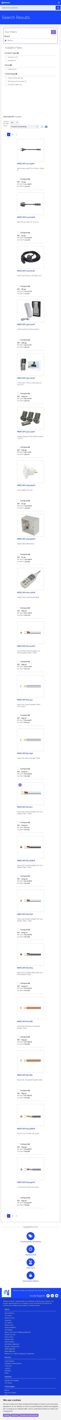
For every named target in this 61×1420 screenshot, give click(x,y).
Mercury (10, 40)
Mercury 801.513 (24, 700)
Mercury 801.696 (25, 753)
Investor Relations (10, 1327)
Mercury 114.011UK (26, 271)
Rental (7, 1373)
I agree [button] (6, 1415)
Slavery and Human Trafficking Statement (18, 1332)
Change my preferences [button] (29, 1415)
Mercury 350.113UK (26, 432)
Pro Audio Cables (15, 85)
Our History (8, 1315)
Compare (22, 179)
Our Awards (8, 1322)
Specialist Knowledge (12, 1380)
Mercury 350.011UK (26, 324)
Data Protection (9, 1342)
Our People (8, 1383)
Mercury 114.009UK (26, 217)
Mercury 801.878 (25, 914)
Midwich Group (10, 1318)
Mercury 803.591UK (26, 1182)
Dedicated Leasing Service (13, 1363)
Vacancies (8, 1320)
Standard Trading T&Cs (12, 1346)
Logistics (7, 1368)
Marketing (8, 1370)
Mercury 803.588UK (26, 1129)
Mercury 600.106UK (26, 592)
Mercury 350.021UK (26, 378)
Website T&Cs (9, 1339)
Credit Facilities (9, 1361)
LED (6, 1395)
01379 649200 (37, 1295)
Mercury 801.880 (25, 1021)
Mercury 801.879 (25, 968)
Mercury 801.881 (25, 1075)
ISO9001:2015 (9, 1325)
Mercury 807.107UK (26, 646)
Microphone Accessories (17, 81)
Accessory (13, 57)
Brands (7, 1390)
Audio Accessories (15, 78)
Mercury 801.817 (25, 807)
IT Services (8, 1366)
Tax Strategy (8, 1330)
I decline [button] (14, 1415)
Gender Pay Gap (10, 1334)
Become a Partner (10, 1392)
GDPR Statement (10, 1349)
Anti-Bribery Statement (12, 1344)
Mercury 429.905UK (26, 485)
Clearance (12, 69)
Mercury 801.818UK (26, 861)
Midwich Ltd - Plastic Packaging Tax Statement (19, 1353)
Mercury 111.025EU (26, 164)
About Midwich (9, 1313)
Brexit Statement (10, 1351)
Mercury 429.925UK (26, 539)
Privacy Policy (9, 1337)
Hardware (12, 60)
